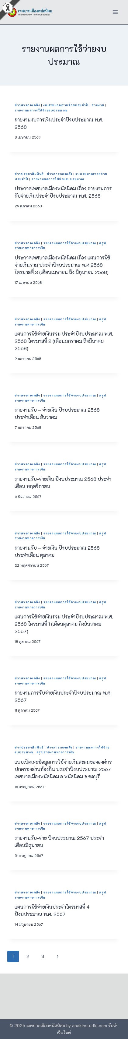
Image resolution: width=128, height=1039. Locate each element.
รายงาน (98, 105)
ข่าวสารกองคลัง (27, 105)
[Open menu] (115, 12)
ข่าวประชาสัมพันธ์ (29, 174)
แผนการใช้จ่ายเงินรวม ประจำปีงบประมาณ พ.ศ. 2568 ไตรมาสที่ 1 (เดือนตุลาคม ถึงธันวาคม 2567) (64, 623)
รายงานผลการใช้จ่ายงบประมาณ (41, 110)
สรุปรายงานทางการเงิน (55, 752)
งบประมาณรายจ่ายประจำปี (65, 105)
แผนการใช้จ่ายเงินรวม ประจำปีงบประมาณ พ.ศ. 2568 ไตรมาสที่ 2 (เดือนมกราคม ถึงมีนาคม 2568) (64, 340)
